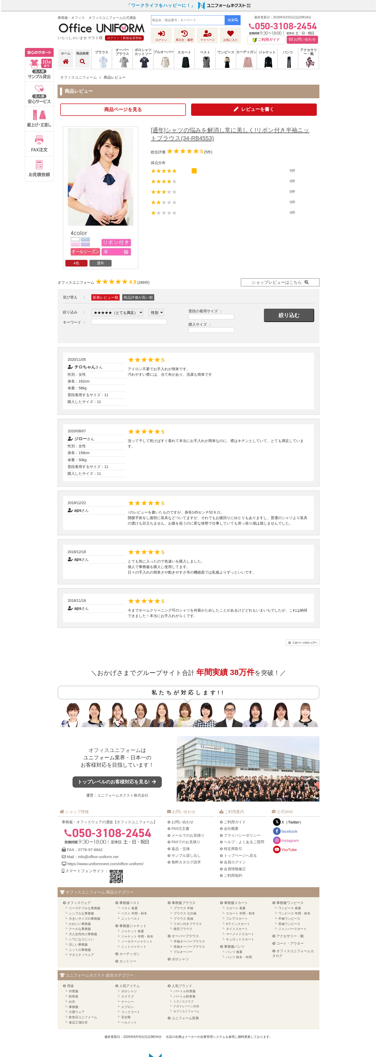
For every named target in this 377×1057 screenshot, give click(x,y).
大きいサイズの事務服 (84, 918)
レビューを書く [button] (257, 109)
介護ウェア (77, 1012)
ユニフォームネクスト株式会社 (122, 795)
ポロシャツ (180, 959)
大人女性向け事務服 (83, 934)
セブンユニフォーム (186, 1011)
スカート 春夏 (236, 908)
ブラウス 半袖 (183, 908)
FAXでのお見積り (185, 842)
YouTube (289, 849)
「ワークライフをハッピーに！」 (161, 5)
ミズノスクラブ (183, 1001)
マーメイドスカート (240, 934)
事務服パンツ (234, 947)
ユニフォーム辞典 (185, 1018)
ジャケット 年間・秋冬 (137, 936)
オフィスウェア (79, 903)
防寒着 (73, 996)
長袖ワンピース (289, 924)
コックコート (130, 1012)
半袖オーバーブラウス (189, 941)
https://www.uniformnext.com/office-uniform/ (105, 864)
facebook (289, 831)
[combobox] (188, 20)
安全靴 (126, 1017)
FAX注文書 (180, 828)
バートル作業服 (185, 991)
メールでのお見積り (187, 835)
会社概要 (231, 828)
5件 (292, 170)
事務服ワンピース (290, 903)
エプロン (127, 1007)
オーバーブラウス (185, 936)
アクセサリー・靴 (290, 936)
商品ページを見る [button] (123, 109)
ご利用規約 (233, 875)
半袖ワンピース (289, 918)
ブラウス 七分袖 (185, 913)
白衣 (72, 1002)
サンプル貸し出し (186, 855)
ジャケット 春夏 (132, 931)
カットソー (127, 961)
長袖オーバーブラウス (189, 947)
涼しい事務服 (78, 944)
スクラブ (127, 996)
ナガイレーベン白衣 (186, 1006)
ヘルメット (129, 1022)
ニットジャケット (133, 947)
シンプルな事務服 (81, 913)
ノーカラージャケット (137, 941)
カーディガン (129, 954)
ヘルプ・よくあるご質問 (244, 842)
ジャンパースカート (292, 929)
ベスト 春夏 (129, 908)
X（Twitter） (292, 822)
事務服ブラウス (184, 903)
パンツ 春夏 (234, 952)
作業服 (73, 991)
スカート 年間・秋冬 (240, 913)
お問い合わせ (302, 39)
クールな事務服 (80, 929)
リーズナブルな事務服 (84, 908)
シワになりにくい (81, 939)
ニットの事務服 (80, 950)
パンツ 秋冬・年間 (239, 957)
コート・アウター (290, 943)
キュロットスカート (240, 939)
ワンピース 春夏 (289, 908)
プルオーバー (183, 952)
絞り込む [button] (289, 315)
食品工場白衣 (78, 1022)
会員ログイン (235, 862)
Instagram (290, 840)
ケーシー (127, 1002)
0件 (292, 181)
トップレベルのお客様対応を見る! (117, 781)
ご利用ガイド (235, 822)
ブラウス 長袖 (183, 918)
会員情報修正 (235, 869)
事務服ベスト (129, 903)
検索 (233, 20)
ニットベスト (130, 918)
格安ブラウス (183, 929)
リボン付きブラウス (188, 924)
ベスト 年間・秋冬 (134, 913)
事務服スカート (236, 903)
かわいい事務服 (80, 924)
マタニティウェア (81, 955)
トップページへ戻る (240, 855)
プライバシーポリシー (242, 835)
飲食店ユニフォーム (83, 1017)
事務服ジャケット (133, 926)
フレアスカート (237, 918)
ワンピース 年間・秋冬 (294, 913)
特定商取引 (233, 849)
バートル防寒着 (185, 996)
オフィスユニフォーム (114, 750)
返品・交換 (180, 849)
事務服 (73, 1007)
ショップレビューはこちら (277, 282)
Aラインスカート (238, 924)
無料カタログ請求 (186, 862)
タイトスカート (237, 929)
